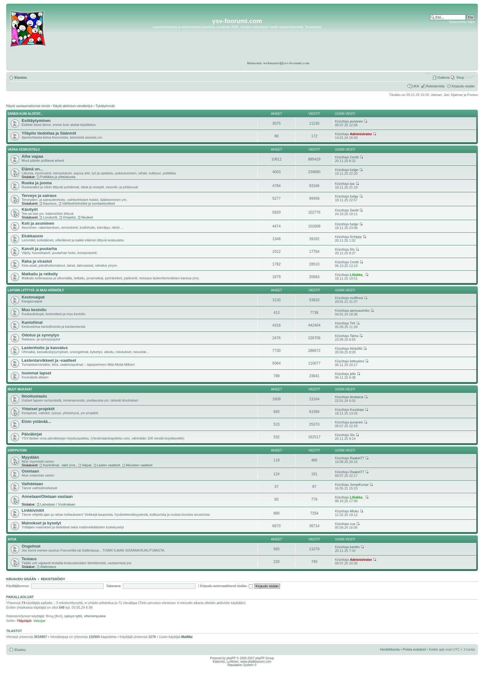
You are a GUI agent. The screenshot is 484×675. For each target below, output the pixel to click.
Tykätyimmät (105, 106)
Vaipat (86, 465)
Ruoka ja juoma (37, 183)
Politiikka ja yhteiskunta (57, 177)
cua (352, 524)
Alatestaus (48, 567)
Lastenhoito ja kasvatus (45, 347)
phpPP (231, 658)
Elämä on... (32, 169)
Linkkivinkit (33, 510)
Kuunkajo (357, 409)
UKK (415, 86)
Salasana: (113, 586)
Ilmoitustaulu (34, 396)
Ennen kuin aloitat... (25, 113)
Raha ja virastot (37, 261)
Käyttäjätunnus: (18, 586)
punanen (356, 121)
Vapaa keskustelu (24, 149)
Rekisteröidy (435, 86)
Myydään (30, 457)
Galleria (443, 77)
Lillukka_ (357, 275)
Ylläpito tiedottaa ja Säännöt (49, 133)
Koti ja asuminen (38, 223)
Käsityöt (30, 209)
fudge (354, 170)
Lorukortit (50, 217)
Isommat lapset (36, 373)
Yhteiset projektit (38, 408)
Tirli (352, 323)
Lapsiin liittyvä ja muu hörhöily (36, 290)
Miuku (354, 511)
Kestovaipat (33, 297)
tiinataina (356, 397)
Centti (354, 157)
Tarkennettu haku (462, 22)
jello (353, 374)
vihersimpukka (95, 616)
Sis (352, 249)
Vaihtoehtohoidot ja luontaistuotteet (88, 203)
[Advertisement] (451, 43)
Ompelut (69, 217)
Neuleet (87, 217)
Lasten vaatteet (108, 465)
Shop (460, 77)
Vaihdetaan (32, 483)
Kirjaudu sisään (463, 86)
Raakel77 (357, 458)
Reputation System (240, 665)
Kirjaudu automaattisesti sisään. (226, 586)
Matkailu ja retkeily (40, 274)
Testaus (29, 558)
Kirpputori (17, 450)
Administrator (361, 134)
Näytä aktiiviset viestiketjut (72, 106)
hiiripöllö (356, 348)
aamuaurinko (359, 310)
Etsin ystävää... (36, 421)
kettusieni (357, 361)
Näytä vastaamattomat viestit (28, 106)
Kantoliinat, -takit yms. (59, 465)
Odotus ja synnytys (40, 335)
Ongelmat (31, 546)
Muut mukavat (20, 389)
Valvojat (39, 621)
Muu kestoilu (34, 309)
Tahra (354, 336)
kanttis (355, 547)
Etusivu (21, 77)
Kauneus (49, 203)
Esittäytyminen (36, 120)
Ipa (352, 183)
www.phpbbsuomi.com (255, 661)
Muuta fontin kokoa (470, 76)
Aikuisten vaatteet (139, 465)
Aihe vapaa (32, 156)
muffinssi (356, 298)
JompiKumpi (359, 484)
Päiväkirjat (32, 434)
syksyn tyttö (73, 616)
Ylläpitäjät (24, 621)
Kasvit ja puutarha (39, 248)
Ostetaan (30, 471)
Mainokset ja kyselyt (41, 523)
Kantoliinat (32, 322)
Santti (354, 210)
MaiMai (187, 637)
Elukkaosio (32, 236)
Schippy (356, 237)
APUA (12, 539)
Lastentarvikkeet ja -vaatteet (49, 360)
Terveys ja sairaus (39, 195)
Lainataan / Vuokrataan (57, 504)
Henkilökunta (390, 649)
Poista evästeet (414, 649)
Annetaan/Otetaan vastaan (47, 496)
